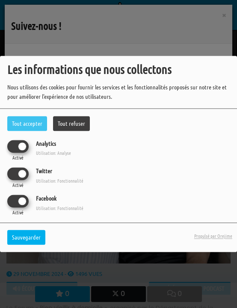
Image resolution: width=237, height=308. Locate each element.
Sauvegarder (26, 237)
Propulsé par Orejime (213, 236)
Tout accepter (27, 123)
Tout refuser (71, 123)
